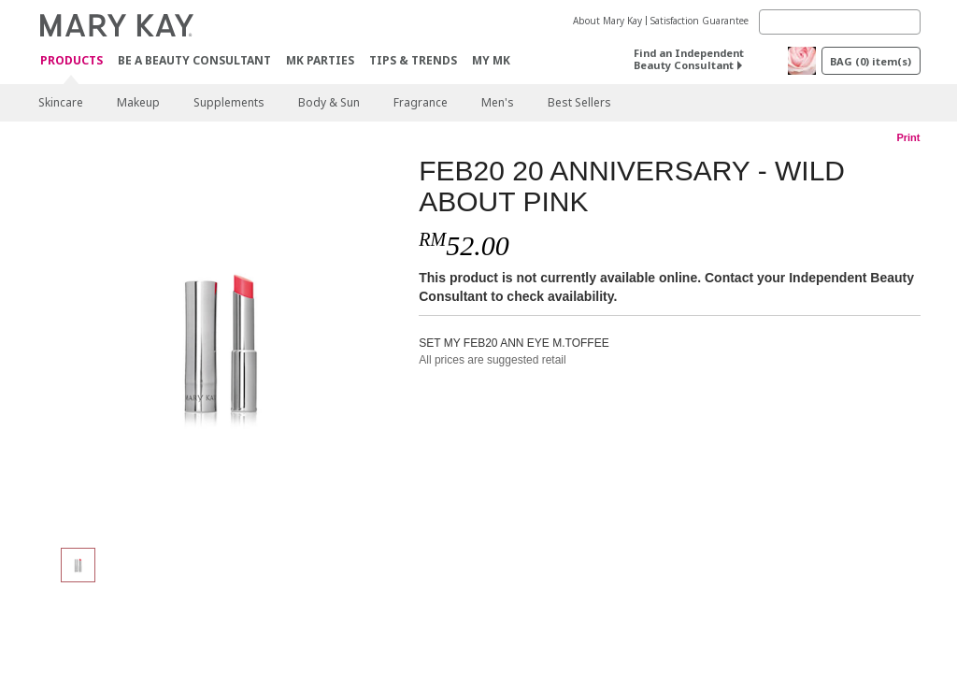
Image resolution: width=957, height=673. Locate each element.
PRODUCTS (71, 61)
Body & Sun (329, 102)
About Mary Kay (607, 20)
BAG (870, 61)
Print (908, 137)
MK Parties (320, 60)
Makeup (138, 102)
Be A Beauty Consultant (194, 60)
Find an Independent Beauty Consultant (689, 59)
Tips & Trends (413, 60)
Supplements (228, 102)
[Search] (840, 22)
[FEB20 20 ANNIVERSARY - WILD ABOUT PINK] (221, 342)
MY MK (491, 60)
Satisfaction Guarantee (699, 20)
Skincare (60, 102)
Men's (497, 102)
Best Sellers (579, 102)
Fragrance (420, 102)
